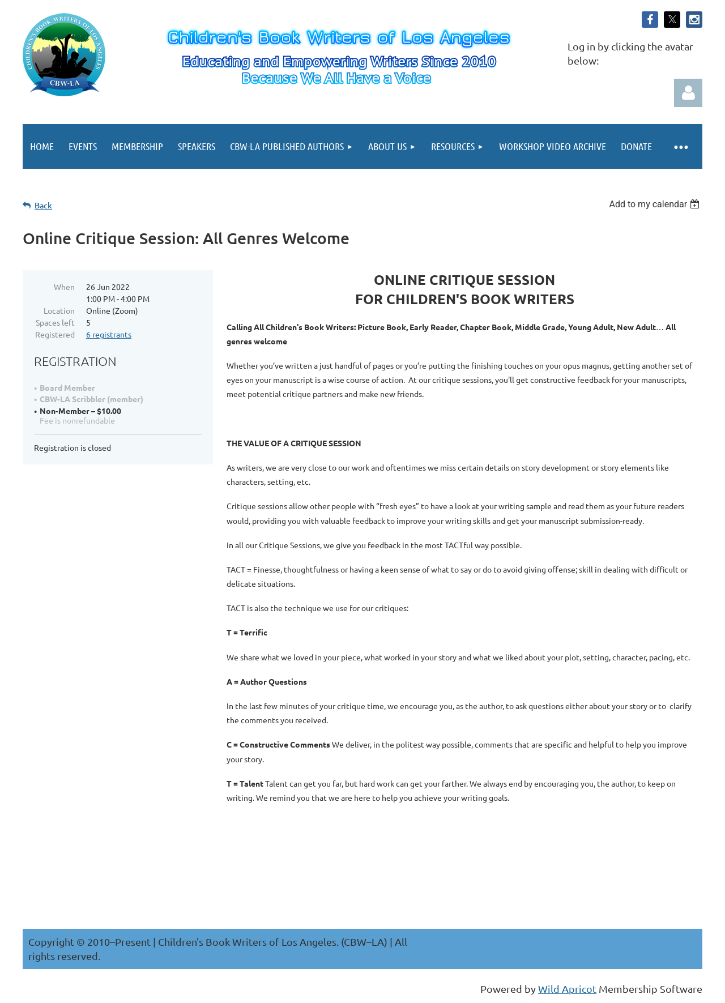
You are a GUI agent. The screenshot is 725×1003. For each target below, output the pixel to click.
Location (59, 310)
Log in (688, 93)
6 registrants (108, 334)
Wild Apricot (567, 989)
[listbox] (655, 204)
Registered (55, 334)
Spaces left (55, 322)
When (64, 286)
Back (43, 205)
